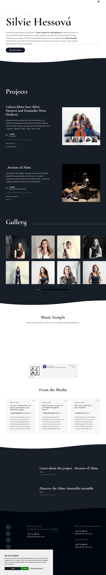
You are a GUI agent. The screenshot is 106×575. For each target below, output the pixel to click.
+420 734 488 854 (33, 534)
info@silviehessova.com (35, 537)
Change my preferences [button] (36, 568)
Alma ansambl (30, 378)
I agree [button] (13, 568)
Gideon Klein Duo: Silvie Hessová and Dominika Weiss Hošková (26, 110)
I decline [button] (25, 568)
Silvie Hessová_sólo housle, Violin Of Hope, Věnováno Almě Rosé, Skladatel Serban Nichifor (51, 378)
